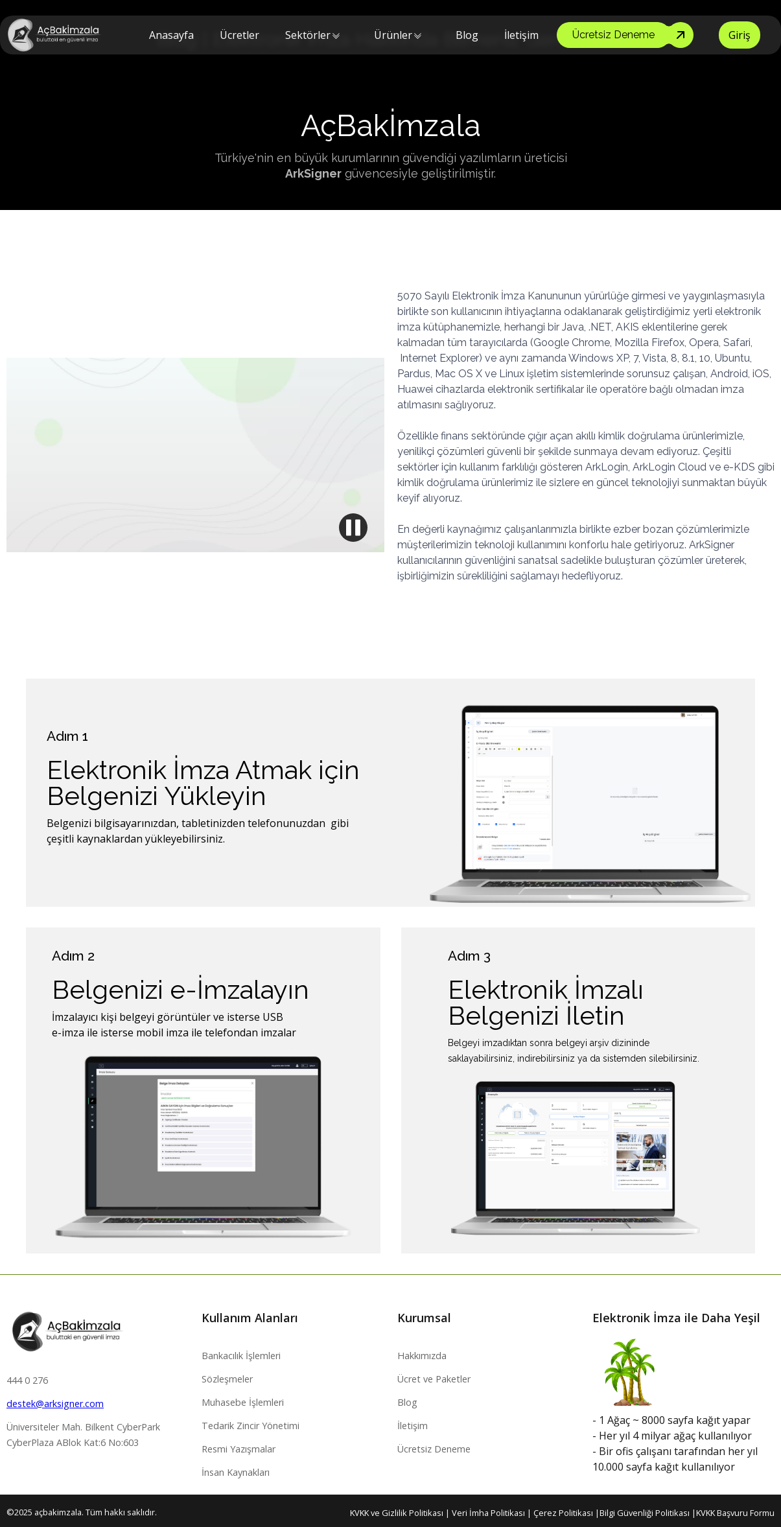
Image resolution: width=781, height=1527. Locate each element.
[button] (308, 35)
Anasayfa (171, 35)
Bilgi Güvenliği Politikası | (648, 1513)
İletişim (521, 35)
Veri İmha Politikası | (492, 1513)
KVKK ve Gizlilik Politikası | (401, 1513)
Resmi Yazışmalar (238, 1449)
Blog (467, 35)
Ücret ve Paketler (434, 1379)
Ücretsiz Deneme (434, 1449)
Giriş (740, 35)
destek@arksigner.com (55, 1403)
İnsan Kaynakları (236, 1472)
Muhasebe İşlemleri (243, 1402)
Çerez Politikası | (566, 1513)
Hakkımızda (422, 1355)
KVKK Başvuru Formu (735, 1513)
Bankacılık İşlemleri (241, 1355)
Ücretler (239, 35)
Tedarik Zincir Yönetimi (250, 1425)
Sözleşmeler (227, 1379)
